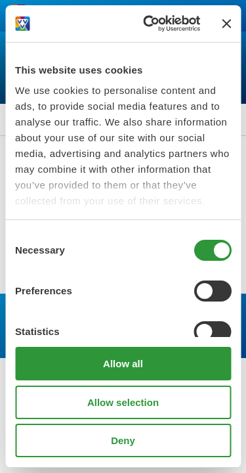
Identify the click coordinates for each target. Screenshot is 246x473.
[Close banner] (226, 23)
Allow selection (123, 402)
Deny (123, 440)
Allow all (123, 363)
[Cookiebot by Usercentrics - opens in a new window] (149, 23)
